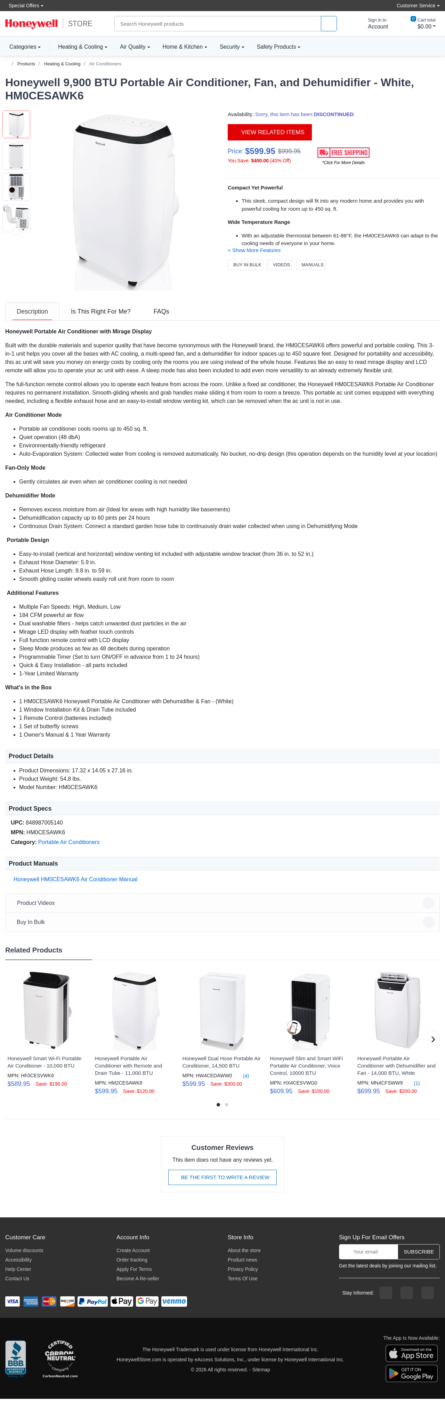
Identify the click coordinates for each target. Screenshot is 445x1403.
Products (26, 63)
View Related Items (270, 132)
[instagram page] (406, 1297)
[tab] (32, 316)
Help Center (18, 1273)
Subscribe (419, 1256)
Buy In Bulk (245, 264)
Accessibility (18, 1264)
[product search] (329, 24)
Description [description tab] (32, 315)
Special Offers (22, 5)
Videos (279, 264)
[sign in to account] (373, 24)
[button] (124, 201)
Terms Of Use (243, 1283)
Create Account (133, 1254)
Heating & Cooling (80, 47)
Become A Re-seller (137, 1283)
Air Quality (133, 47)
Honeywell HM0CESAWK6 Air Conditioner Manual (74, 883)
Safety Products (276, 47)
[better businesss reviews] (15, 1364)
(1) (412, 1087)
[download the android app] (412, 1377)
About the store (244, 1254)
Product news (242, 1264)
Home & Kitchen (183, 47)
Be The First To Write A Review (222, 1181)
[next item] (16, 294)
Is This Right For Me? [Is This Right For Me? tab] (101, 315)
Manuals (311, 264)
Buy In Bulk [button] (224, 926)
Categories (20, 46)
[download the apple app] (412, 1357)
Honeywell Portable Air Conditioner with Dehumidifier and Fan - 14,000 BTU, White (396, 1070)
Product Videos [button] (224, 907)
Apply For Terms (134, 1273)
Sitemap (261, 1374)
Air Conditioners (105, 63)
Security (230, 47)
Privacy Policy (243, 1273)
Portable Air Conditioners (69, 846)
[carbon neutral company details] (60, 1364)
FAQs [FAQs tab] (161, 315)
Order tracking (131, 1264)
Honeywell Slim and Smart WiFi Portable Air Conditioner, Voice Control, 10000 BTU (306, 1070)
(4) (242, 1079)
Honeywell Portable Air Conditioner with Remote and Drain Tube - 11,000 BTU (128, 1070)
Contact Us (17, 1283)
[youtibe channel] (427, 1297)
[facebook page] (386, 1297)
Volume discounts (24, 1254)
